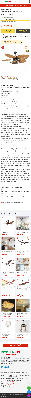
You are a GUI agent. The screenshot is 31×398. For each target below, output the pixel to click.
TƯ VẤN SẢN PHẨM (23, 30)
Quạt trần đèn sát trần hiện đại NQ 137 (8, 293)
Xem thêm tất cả (15, 345)
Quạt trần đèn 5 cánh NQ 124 (22, 273)
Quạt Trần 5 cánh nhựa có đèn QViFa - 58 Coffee (22, 252)
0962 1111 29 (10, 41)
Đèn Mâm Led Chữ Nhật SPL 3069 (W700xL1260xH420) (8, 314)
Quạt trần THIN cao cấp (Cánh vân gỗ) (7, 232)
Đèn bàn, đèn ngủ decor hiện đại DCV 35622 (7, 335)
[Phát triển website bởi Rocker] (3, 395)
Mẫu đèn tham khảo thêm (9, 213)
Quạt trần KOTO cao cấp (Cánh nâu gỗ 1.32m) (7, 252)
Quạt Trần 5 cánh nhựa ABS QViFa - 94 (8, 273)
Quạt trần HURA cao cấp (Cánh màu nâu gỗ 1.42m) (22, 232)
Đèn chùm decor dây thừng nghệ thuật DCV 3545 (22, 335)
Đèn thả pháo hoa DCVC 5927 (22, 314)
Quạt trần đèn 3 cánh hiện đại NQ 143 (22, 293)
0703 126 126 (10, 385)
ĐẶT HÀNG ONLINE (8, 31)
